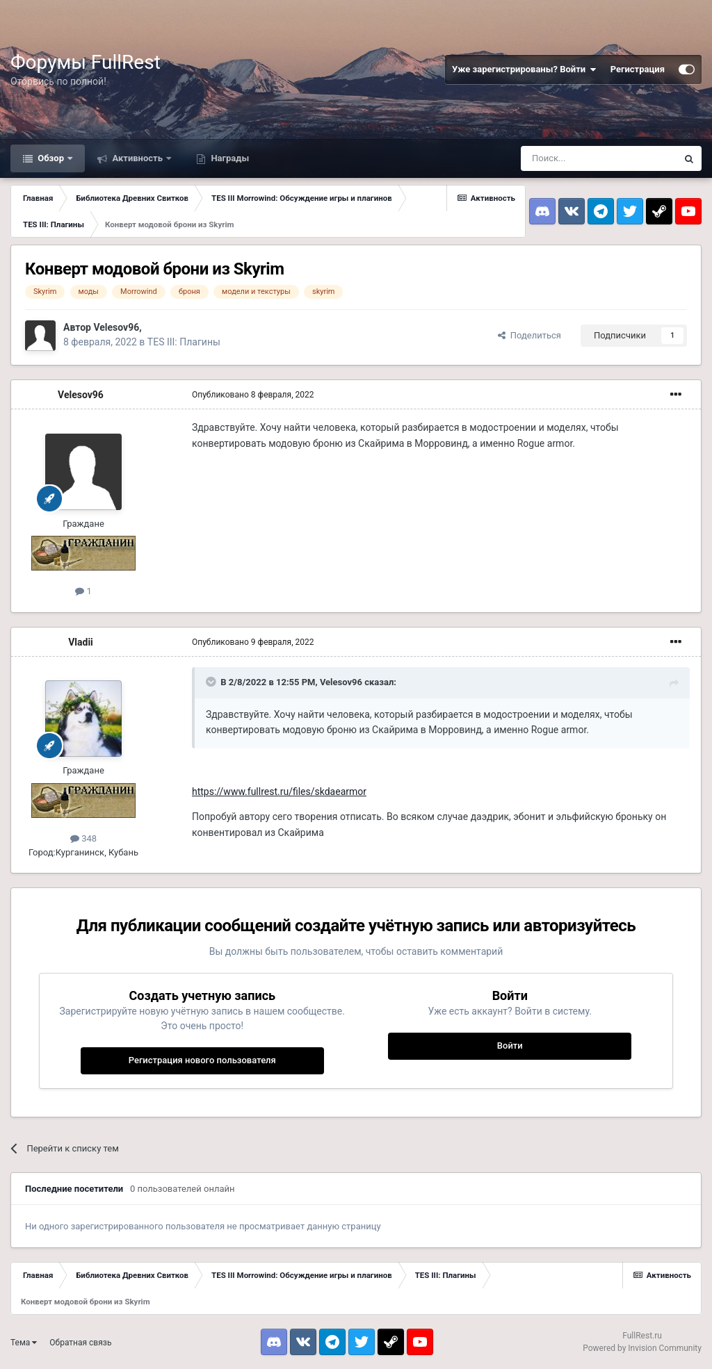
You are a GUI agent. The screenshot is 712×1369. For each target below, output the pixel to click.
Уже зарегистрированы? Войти (524, 69)
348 (83, 838)
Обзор (50, 158)
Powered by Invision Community (642, 1348)
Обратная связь (80, 1342)
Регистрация (637, 69)
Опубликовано (253, 395)
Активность (137, 158)
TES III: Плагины (183, 341)
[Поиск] (599, 158)
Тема (23, 1342)
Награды (229, 158)
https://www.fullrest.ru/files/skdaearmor (279, 791)
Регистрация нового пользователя (202, 1060)
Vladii (80, 642)
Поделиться (529, 335)
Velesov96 (116, 327)
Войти (510, 1045)
